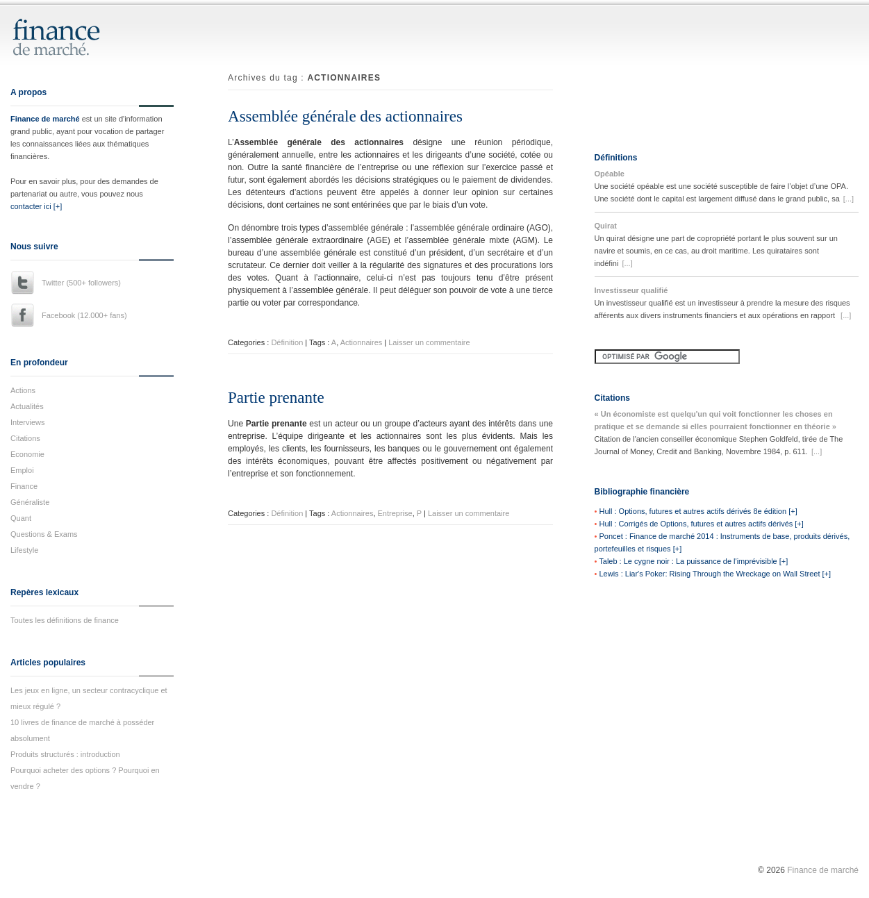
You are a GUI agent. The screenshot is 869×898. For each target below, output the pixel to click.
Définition (287, 342)
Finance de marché (45, 119)
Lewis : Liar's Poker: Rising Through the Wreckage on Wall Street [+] (715, 573)
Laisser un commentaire (429, 342)
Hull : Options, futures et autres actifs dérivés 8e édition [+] (698, 511)
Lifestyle (24, 550)
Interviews (27, 422)
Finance (24, 486)
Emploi (22, 470)
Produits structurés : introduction (65, 754)
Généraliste (29, 502)
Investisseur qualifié (631, 290)
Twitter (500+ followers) (81, 282)
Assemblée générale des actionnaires (345, 116)
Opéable (609, 173)
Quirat (606, 226)
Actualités (27, 406)
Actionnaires (361, 342)
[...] (848, 198)
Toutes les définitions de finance (64, 620)
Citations (25, 438)
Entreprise (395, 513)
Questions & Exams (44, 534)
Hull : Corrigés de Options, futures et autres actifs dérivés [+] (701, 523)
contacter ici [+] (36, 206)
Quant (20, 518)
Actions (22, 390)
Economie (27, 454)
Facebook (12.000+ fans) (84, 315)
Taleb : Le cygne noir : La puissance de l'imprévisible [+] (693, 561)
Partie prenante (276, 397)
